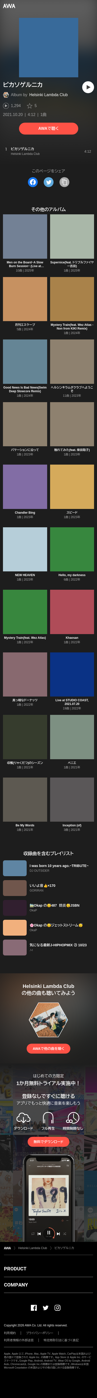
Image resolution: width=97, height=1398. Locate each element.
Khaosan (72, 638)
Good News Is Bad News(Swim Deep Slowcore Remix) (25, 389)
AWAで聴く (48, 128)
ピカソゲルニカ (64, 1248)
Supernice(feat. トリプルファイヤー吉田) (72, 264)
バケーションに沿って (25, 450)
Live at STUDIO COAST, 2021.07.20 (72, 702)
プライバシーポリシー (39, 1333)
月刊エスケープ (25, 325)
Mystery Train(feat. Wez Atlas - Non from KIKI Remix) (72, 326)
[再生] (88, 87)
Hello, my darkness (71, 575)
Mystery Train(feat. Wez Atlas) (25, 638)
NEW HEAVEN (25, 575)
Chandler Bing (25, 512)
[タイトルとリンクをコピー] (64, 182)
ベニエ (72, 763)
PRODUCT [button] (15, 1269)
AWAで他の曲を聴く (48, 1049)
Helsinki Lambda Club (48, 95)
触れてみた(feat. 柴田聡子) (72, 450)
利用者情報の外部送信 (19, 1340)
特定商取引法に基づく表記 (61, 1340)
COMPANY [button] (16, 1285)
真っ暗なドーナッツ (25, 700)
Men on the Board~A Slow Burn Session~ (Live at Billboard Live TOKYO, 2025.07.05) (25, 268)
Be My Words (25, 825)
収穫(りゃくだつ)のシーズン (25, 763)
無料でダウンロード (48, 1142)
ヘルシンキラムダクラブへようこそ (72, 389)
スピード (72, 512)
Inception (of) (72, 825)
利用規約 (10, 1333)
